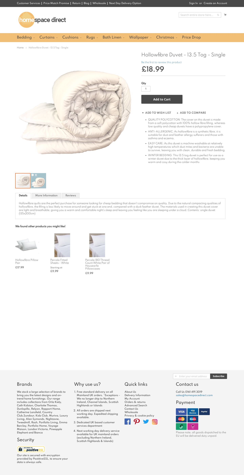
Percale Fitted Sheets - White (59, 261)
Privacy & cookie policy (139, 415)
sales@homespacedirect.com (194, 395)
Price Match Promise (56, 3)
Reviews (70, 195)
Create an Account (215, 3)
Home (20, 48)
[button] (38, 181)
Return (76, 3)
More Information (46, 195)
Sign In (193, 3)
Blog (86, 3)
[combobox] (200, 15)
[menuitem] (25, 37)
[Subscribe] (218, 376)
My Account (132, 398)
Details (23, 195)
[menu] (122, 37)
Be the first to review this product (161, 62)
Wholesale (99, 3)
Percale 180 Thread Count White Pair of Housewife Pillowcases (97, 264)
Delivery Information (137, 395)
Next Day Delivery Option (125, 3)
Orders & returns (135, 402)
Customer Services (28, 3)
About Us (130, 392)
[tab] (23, 195)
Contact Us (131, 409)
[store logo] (42, 20)
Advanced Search (136, 405)
